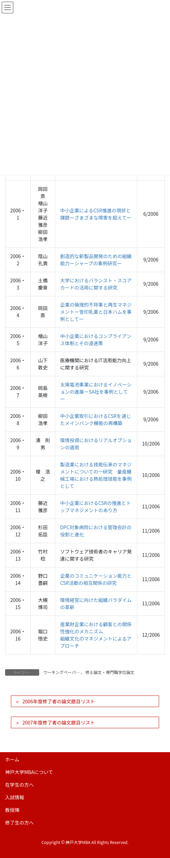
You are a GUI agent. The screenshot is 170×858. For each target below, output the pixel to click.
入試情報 (14, 797)
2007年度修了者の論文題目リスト (58, 722)
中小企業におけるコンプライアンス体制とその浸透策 (95, 340)
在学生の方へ (19, 784)
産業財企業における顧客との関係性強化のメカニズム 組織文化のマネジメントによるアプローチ (96, 635)
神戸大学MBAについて (29, 772)
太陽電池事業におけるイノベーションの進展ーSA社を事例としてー (96, 391)
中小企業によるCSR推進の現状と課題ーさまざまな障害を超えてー (95, 214)
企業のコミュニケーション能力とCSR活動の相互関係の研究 (96, 579)
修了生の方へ (19, 822)
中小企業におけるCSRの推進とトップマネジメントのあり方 (95, 507)
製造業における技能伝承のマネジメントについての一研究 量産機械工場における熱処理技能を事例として (96, 475)
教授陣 (12, 809)
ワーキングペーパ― (61, 672)
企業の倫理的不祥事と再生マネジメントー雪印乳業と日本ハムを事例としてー (96, 311)
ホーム (12, 759)
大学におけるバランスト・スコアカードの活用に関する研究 (96, 284)
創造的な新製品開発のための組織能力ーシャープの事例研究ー (96, 260)
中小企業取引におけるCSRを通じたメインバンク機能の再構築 (95, 419)
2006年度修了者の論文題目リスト (58, 701)
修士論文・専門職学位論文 (110, 672)
